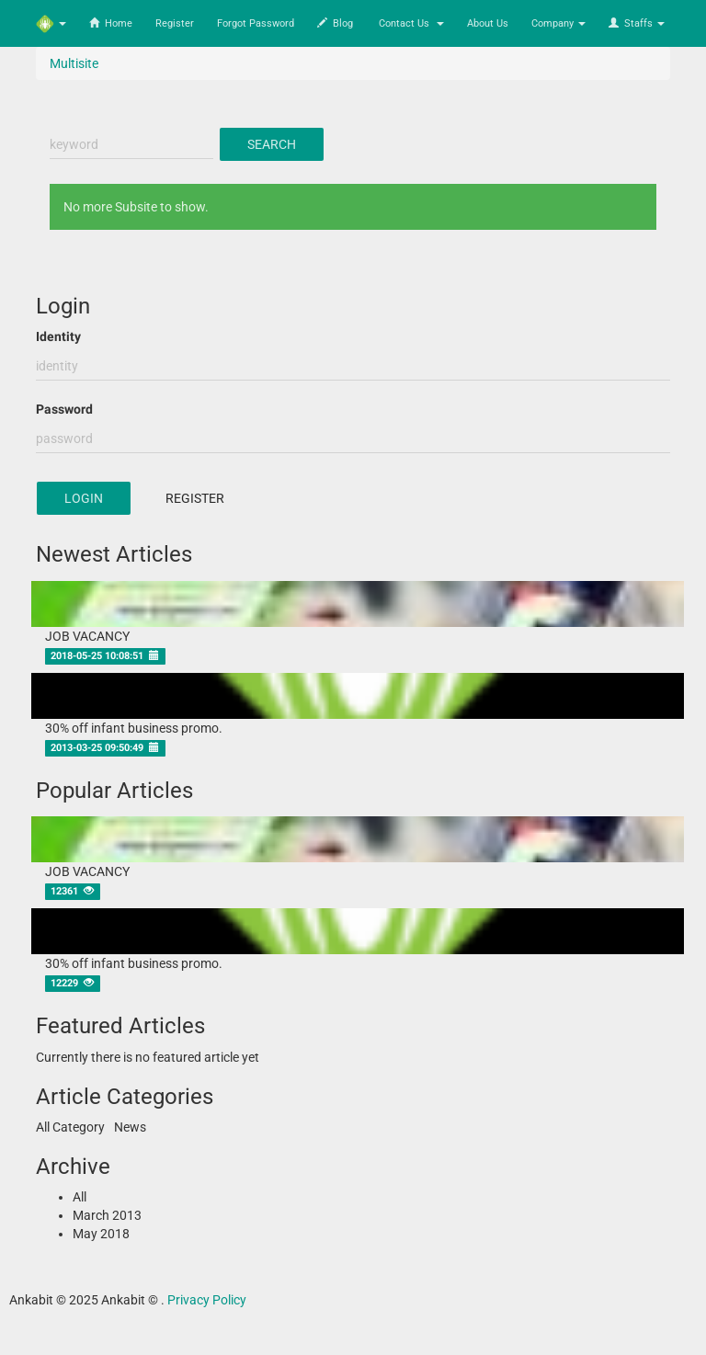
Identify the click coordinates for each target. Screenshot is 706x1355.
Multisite (74, 63)
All (79, 1197)
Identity (58, 336)
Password (64, 409)
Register (194, 498)
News (130, 1127)
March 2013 (107, 1215)
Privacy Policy (206, 1299)
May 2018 (101, 1233)
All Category (70, 1127)
